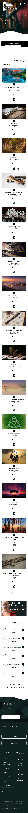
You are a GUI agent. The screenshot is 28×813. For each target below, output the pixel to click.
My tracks (20, 774)
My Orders (21, 770)
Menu (14, 14)
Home (5, 758)
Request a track (8, 777)
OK (22, 717)
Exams (5, 772)
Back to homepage (14, 43)
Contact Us (14, 736)
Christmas (6, 768)
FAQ (5, 781)
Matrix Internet (17, 808)
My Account (21, 759)
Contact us (7, 785)
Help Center (14, 743)
